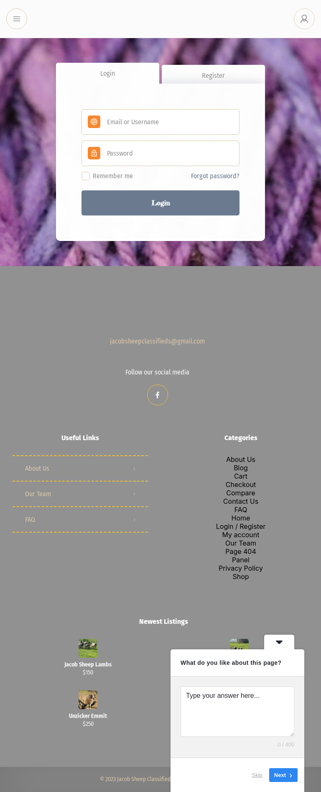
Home (241, 518)
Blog (241, 468)
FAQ (30, 519)
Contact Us (240, 501)
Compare (240, 493)
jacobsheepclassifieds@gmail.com (157, 341)
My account (240, 535)
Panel (241, 560)
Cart (240, 476)
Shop (240, 576)
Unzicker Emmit (88, 716)
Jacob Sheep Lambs (88, 665)
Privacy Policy (241, 568)
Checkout (241, 484)
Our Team (38, 494)
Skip (257, 775)
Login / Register (241, 526)
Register (213, 75)
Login (107, 73)
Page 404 (240, 551)
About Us (37, 468)
